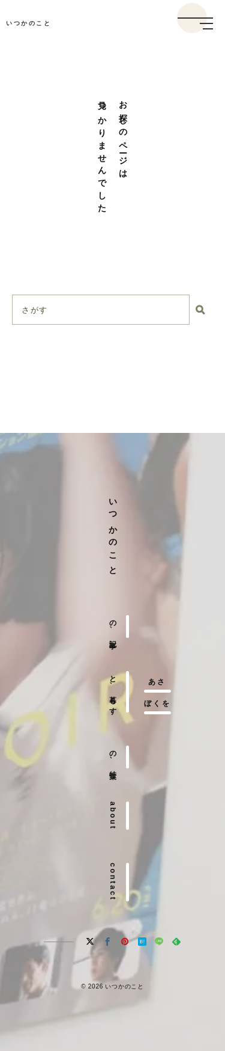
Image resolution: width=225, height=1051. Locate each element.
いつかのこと (28, 23)
